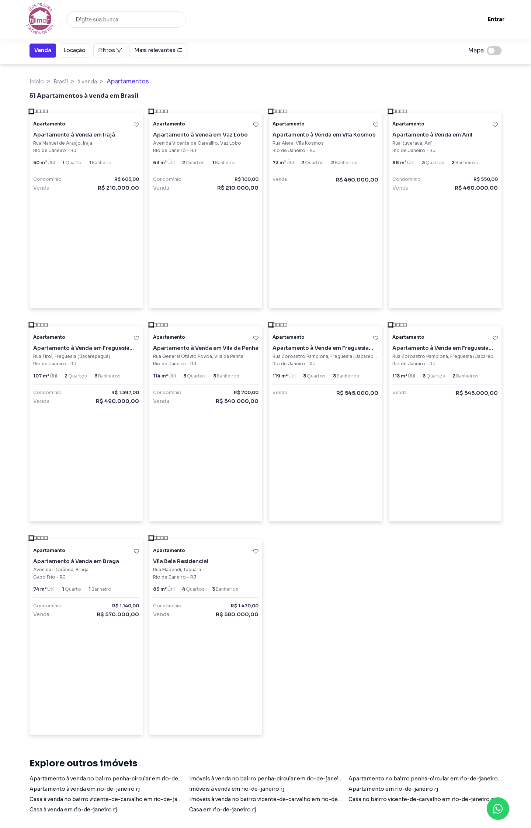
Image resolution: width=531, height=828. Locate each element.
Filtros (110, 50)
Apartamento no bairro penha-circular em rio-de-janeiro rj (425, 778)
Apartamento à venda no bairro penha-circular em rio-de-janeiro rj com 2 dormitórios (142, 778)
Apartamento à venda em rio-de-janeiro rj (85, 789)
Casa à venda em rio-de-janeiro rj (73, 809)
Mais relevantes (158, 50)
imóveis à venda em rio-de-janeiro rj (236, 789)
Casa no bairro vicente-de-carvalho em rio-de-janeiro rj (421, 799)
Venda (42, 50)
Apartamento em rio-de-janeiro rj (393, 789)
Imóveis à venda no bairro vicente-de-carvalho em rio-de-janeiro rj (276, 799)
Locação (74, 50)
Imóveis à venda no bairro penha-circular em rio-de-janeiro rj (269, 778)
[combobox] (129, 19)
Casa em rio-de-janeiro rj (222, 809)
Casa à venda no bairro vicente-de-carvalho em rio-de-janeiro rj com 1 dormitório (136, 799)
